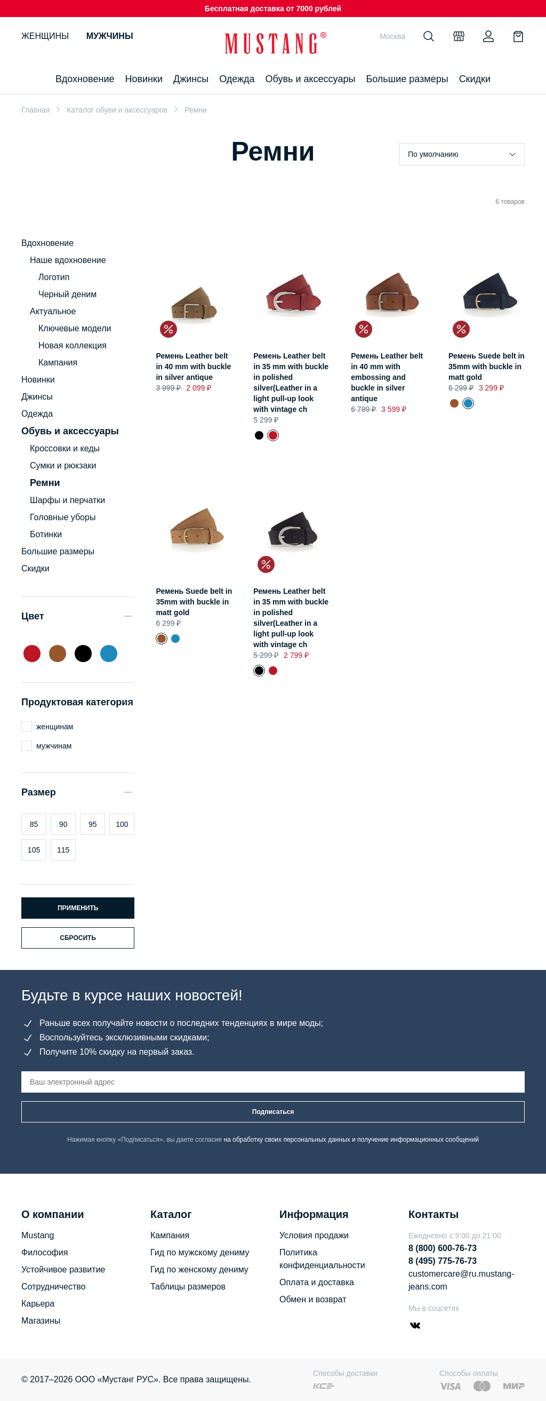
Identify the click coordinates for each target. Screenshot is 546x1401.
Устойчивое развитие (63, 1269)
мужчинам (53, 746)
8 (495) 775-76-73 (442, 1260)
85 (34, 824)
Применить (78, 908)
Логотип (53, 277)
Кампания (57, 362)
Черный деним (67, 294)
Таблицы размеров (188, 1286)
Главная (35, 110)
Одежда (236, 79)
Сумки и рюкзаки (63, 465)
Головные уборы (62, 517)
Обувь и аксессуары (311, 79)
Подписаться (273, 1112)
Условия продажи (314, 1235)
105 (34, 850)
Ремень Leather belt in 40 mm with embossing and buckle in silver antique (387, 377)
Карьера (37, 1303)
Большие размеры (407, 79)
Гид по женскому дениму (199, 1269)
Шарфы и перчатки (67, 500)
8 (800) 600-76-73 (442, 1248)
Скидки (475, 79)
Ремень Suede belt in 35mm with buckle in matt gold (486, 366)
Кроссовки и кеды (65, 448)
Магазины (40, 1320)
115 (63, 850)
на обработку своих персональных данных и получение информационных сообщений (351, 1139)
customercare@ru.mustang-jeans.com (461, 1280)
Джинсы (190, 79)
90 (63, 824)
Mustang (37, 1235)
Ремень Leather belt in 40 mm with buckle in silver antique (193, 366)
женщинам (54, 726)
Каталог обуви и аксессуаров (117, 110)
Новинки (144, 79)
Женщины (45, 36)
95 (93, 824)
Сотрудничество (53, 1286)
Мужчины (109, 36)
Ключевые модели (74, 328)
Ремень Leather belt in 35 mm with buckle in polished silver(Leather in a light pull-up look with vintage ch (259, 435)
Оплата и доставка (316, 1282)
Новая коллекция (72, 345)
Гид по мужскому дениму (199, 1252)
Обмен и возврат (312, 1299)
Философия (44, 1252)
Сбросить (78, 938)
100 (122, 824)
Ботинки (46, 534)
